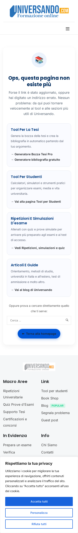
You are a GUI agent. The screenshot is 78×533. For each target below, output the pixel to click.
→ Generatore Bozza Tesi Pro (32, 154)
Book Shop (49, 398)
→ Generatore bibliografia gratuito (35, 159)
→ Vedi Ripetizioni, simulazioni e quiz (38, 248)
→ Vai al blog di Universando (31, 290)
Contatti (47, 452)
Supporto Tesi (14, 412)
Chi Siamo (49, 445)
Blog (54, 406)
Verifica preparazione (13, 455)
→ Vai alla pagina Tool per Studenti (36, 201)
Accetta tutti (39, 501)
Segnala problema (55, 413)
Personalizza (39, 512)
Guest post (49, 420)
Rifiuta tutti (39, 524)
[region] (39, 495)
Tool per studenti (54, 391)
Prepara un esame (17, 445)
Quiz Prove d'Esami (18, 404)
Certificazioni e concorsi (15, 422)
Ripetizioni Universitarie (13, 394)
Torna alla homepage (39, 333)
